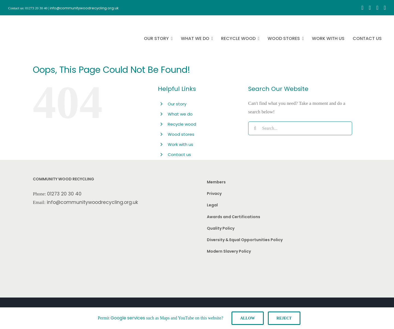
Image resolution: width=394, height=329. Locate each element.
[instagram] (370, 7)
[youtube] (377, 7)
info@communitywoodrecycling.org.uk (92, 202)
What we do (180, 114)
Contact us (179, 154)
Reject (284, 318)
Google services (128, 318)
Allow (247, 318)
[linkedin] (385, 7)
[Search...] (300, 128)
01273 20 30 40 (64, 194)
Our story (177, 104)
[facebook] (362, 7)
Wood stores (181, 134)
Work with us (180, 144)
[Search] (255, 128)
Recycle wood (182, 124)
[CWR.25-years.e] (28, 20)
